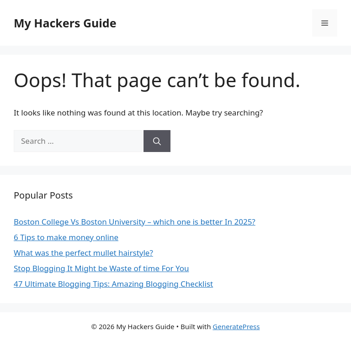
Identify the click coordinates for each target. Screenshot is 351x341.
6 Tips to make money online (66, 237)
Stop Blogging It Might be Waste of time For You (101, 268)
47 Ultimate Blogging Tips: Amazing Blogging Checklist (113, 283)
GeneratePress (236, 326)
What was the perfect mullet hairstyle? (83, 252)
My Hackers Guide (65, 23)
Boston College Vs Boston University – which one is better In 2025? (134, 221)
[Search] (157, 141)
